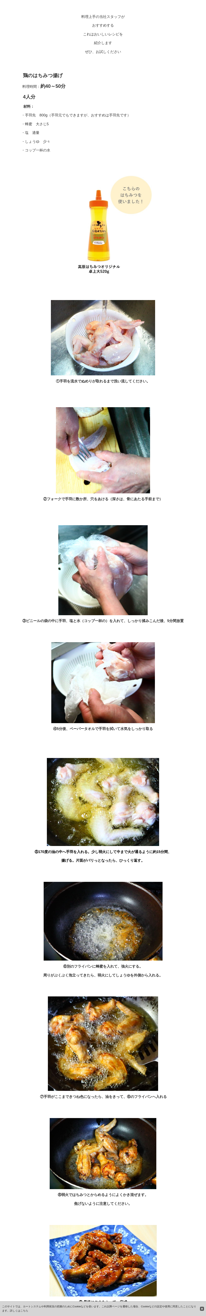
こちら (24, 1310)
